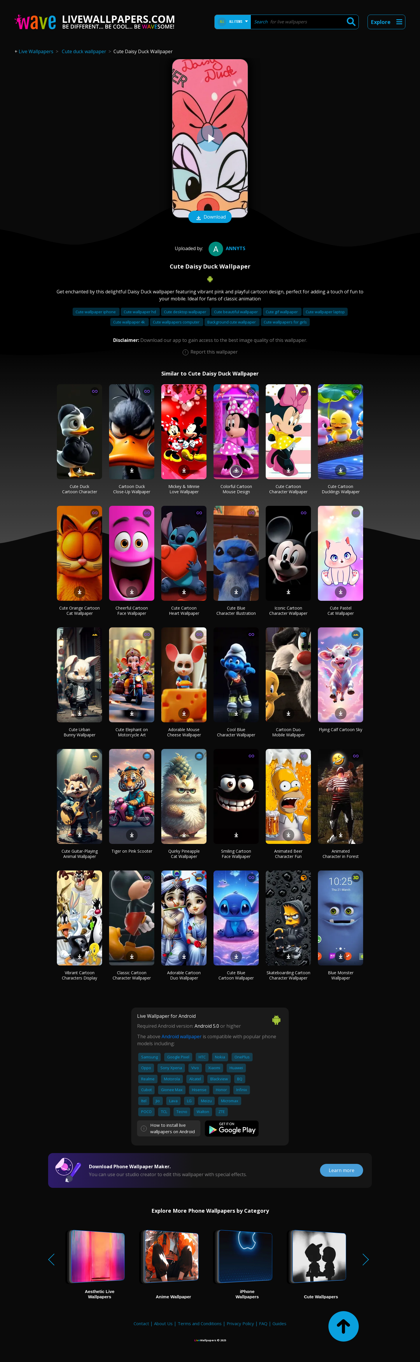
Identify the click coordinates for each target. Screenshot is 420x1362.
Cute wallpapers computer (176, 322)
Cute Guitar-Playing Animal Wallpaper (80, 853)
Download (210, 217)
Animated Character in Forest (341, 853)
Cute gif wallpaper (282, 311)
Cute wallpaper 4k (129, 322)
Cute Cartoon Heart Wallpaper (184, 610)
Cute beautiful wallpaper (236, 311)
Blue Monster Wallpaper (341, 975)
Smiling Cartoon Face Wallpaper (236, 853)
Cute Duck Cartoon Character (79, 489)
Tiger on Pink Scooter (131, 851)
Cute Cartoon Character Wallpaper (288, 489)
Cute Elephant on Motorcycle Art (132, 732)
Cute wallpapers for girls (285, 322)
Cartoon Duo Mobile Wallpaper (288, 732)
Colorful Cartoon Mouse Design (236, 489)
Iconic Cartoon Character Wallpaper (288, 610)
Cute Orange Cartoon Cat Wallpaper (79, 610)
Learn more (341, 1170)
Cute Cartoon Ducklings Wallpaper (341, 489)
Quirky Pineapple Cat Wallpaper (184, 853)
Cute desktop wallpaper (185, 311)
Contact (141, 1323)
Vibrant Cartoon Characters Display (79, 975)
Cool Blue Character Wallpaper (236, 732)
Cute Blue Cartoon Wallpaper (236, 975)
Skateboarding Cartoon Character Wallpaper (288, 975)
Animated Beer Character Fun (288, 853)
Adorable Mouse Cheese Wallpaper (184, 732)
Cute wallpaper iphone (96, 311)
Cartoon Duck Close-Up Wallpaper (131, 489)
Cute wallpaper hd (140, 311)
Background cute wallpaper (232, 322)
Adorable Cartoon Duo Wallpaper (184, 975)
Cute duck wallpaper (84, 51)
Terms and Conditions (200, 1323)
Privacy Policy (240, 1323)
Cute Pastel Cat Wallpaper (341, 610)
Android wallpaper (182, 1036)
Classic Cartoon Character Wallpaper (132, 975)
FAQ (263, 1323)
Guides (279, 1323)
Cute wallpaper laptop (325, 311)
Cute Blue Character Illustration (236, 610)
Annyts (226, 248)
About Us (163, 1323)
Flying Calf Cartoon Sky (340, 729)
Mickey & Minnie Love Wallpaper (184, 489)
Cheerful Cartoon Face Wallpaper (132, 610)
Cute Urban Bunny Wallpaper (79, 732)
